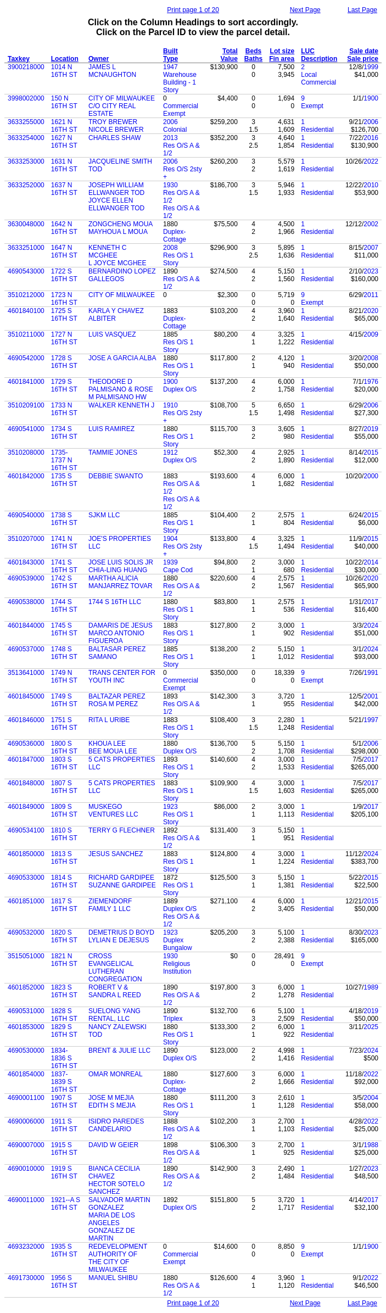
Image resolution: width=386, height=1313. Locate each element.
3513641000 (26, 673)
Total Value (228, 55)
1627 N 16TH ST (64, 141)
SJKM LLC (104, 515)
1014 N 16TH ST (64, 71)
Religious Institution (177, 967)
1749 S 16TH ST (64, 700)
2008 (170, 248)
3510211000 (26, 334)
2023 (370, 271)
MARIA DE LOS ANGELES (111, 1219)
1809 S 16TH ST (64, 810)
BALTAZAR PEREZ (117, 696)
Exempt (312, 106)
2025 (370, 1027)
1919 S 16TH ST (64, 1172)
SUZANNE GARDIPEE (122, 885)
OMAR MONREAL (115, 1074)
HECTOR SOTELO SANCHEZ (116, 1187)
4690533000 (26, 877)
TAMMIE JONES (112, 452)
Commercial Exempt (180, 110)
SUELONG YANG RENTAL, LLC (114, 1015)
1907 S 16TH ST (64, 1101)
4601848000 (26, 783)
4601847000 (26, 759)
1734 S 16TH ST (64, 432)
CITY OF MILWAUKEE (121, 98)
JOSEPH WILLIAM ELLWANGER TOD (116, 189)
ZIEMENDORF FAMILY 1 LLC (110, 905)
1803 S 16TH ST (64, 763)
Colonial (175, 129)
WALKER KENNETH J (121, 405)
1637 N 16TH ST (64, 189)
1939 (170, 562)
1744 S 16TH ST (64, 605)
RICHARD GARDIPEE (121, 877)
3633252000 (26, 185)
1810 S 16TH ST (64, 834)
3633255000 (26, 122)
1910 (170, 405)
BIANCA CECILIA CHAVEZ (113, 1172)
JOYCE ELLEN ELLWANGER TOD (116, 204)
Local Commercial (318, 78)
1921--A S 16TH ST (65, 1203)
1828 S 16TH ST (64, 1015)
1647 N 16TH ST (64, 251)
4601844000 (26, 625)
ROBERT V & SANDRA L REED (114, 991)
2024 (370, 625)
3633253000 (26, 161)
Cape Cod (178, 570)
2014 (370, 562)
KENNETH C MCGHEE (107, 251)
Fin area (281, 59)
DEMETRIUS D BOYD (121, 932)
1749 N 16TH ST (64, 676)
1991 (370, 673)
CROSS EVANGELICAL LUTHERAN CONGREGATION (115, 967)
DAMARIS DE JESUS (120, 625)
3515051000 (26, 956)
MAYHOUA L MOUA (118, 232)
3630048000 (26, 224)
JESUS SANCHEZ (115, 854)
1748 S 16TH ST (64, 653)
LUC (308, 51)
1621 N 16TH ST (64, 125)
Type (170, 59)
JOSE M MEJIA (111, 1098)
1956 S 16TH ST (64, 1281)
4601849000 (26, 807)
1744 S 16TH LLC (114, 602)
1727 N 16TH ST (64, 338)
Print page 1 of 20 (193, 10)
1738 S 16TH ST (64, 519)
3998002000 (26, 98)
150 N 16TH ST (64, 102)
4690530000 (26, 1050)
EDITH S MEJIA (112, 1105)
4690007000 (26, 1145)
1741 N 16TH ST (64, 542)
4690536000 (26, 743)
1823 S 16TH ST (64, 991)
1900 (370, 98)
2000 (370, 476)
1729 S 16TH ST (64, 385)
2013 (170, 138)
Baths (253, 59)
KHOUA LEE (107, 743)
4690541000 (26, 429)
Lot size (282, 51)
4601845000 (26, 696)
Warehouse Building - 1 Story (180, 82)
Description (319, 59)
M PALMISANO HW (117, 397)
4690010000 (26, 1168)
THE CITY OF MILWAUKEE (108, 1265)
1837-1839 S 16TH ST (64, 1081)
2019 (370, 429)
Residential (317, 129)
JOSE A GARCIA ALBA (122, 358)
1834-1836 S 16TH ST (64, 1058)
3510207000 (26, 539)
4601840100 (26, 311)
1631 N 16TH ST (64, 165)
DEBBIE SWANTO (115, 476)
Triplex (173, 1019)
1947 (170, 67)
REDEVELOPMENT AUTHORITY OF (117, 1250)
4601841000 (26, 381)
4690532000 (26, 932)
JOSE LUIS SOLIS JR (120, 562)
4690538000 (26, 602)
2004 (370, 1098)
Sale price (362, 59)
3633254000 (26, 138)
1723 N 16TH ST (64, 298)
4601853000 (26, 1027)
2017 (370, 602)
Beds (253, 51)
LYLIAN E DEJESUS (118, 940)
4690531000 (26, 1011)
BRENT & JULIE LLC (119, 1050)
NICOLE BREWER (116, 129)
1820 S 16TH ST (64, 936)
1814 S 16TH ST (64, 881)
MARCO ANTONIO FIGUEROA (116, 637)
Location (65, 59)
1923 (170, 807)
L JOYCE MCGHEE (117, 263)
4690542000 (26, 358)
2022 (370, 161)
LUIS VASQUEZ (112, 334)
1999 (370, 67)
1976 (370, 381)
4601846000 (26, 720)
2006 (170, 122)
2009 (370, 334)
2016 (370, 138)
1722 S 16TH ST (64, 275)
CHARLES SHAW (114, 138)
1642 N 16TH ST (64, 228)
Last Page (362, 10)
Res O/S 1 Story (178, 259)
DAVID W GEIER (113, 1145)
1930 (170, 185)
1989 (370, 987)
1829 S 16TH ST (64, 1030)
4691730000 (26, 1278)
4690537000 (26, 649)
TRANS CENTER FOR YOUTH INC (121, 676)
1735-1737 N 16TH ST (64, 460)
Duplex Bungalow (177, 944)
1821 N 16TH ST (64, 960)
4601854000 (26, 1074)
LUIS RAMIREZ (111, 429)
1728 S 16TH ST (64, 362)
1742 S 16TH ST (64, 582)
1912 (170, 452)
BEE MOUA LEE (112, 751)
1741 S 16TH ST (64, 566)
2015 (370, 452)
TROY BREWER (112, 122)
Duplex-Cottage (174, 235)
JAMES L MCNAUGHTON (112, 71)
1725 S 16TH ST (64, 314)
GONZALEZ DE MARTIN (111, 1234)
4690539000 (26, 578)
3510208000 (26, 452)
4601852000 (26, 987)
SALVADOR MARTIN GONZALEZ (119, 1203)
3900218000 (26, 67)
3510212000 (26, 295)
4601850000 (26, 854)
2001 (370, 696)
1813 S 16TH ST (64, 857)
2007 (370, 248)
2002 (370, 224)
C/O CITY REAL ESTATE (112, 110)
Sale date (363, 51)
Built (170, 51)
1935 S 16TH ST (64, 1250)
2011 (370, 295)
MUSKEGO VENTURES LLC (113, 810)
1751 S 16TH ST (64, 723)
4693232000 (26, 1246)
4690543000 (26, 271)
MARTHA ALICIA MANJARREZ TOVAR (120, 582)
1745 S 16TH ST (64, 629)
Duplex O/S (180, 389)
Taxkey (19, 59)
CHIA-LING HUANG (117, 570)
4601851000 (26, 901)
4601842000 (26, 476)
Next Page (305, 10)
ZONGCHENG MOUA (120, 224)
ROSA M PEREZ (113, 704)
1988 (370, 1145)
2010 (370, 185)
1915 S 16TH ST (64, 1148)
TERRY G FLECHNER (121, 830)
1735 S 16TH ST (64, 480)
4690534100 (26, 830)
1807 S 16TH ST (64, 787)
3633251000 (26, 248)
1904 (170, 539)
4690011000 (26, 1200)
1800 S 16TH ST (64, 747)
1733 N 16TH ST (64, 409)
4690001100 (26, 1098)
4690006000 (26, 1121)
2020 (370, 311)
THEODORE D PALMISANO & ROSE (120, 385)
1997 (370, 720)
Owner (98, 59)
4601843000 (26, 562)
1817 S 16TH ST (64, 905)
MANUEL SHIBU (113, 1278)
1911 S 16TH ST (64, 1125)
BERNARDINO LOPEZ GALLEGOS (122, 275)
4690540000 (26, 515)
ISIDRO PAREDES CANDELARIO (116, 1125)
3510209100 (26, 405)
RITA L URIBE (109, 720)
